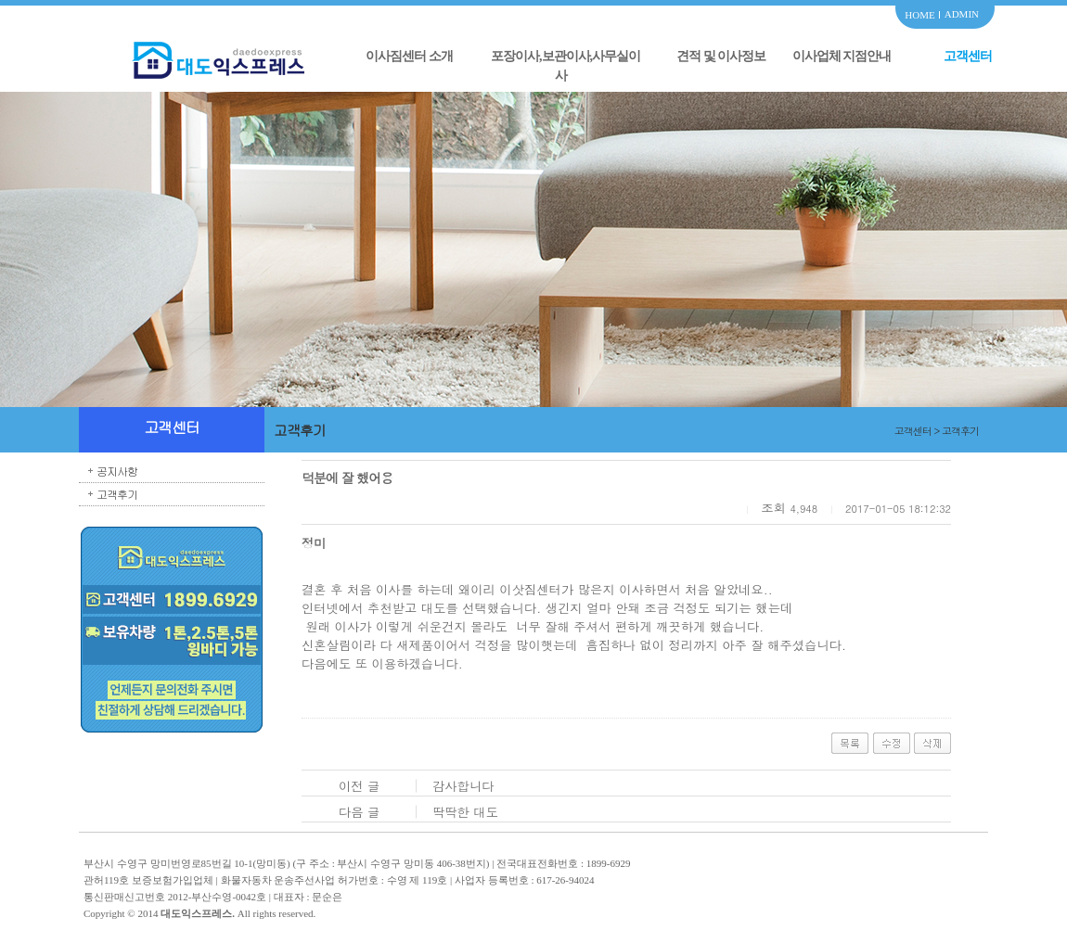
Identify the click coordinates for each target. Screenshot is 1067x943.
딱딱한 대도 (465, 812)
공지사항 (116, 470)
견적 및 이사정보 (720, 56)
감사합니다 (463, 786)
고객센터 (968, 56)
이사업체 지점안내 (842, 56)
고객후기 (116, 494)
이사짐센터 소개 (409, 56)
